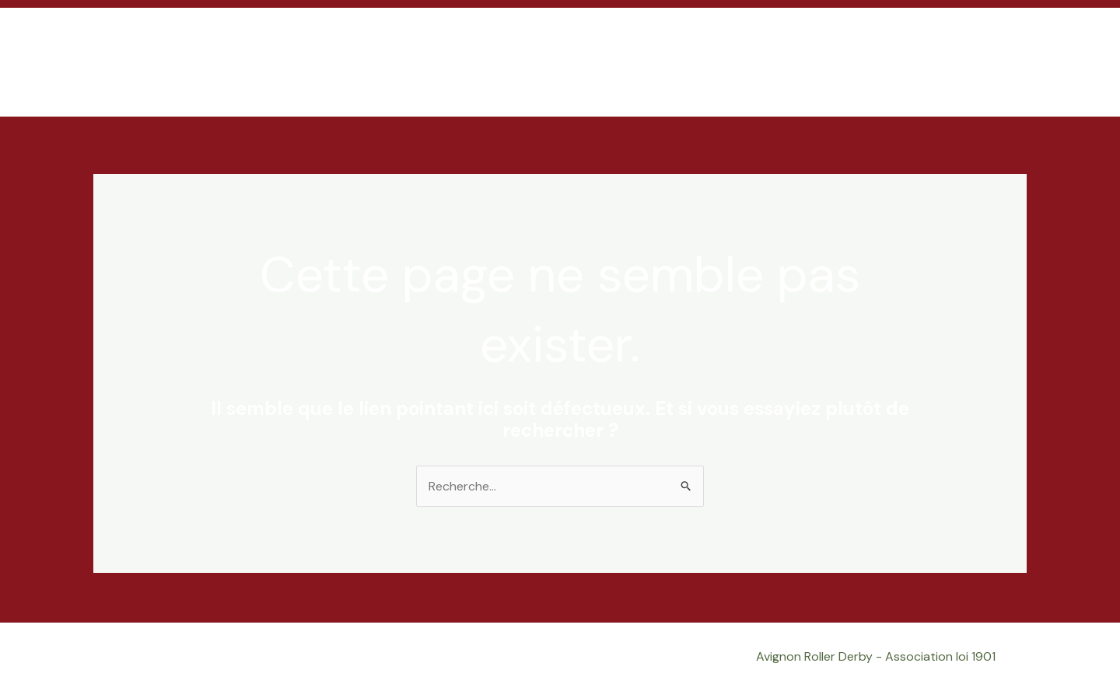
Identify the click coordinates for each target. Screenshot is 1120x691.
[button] (1007, 62)
